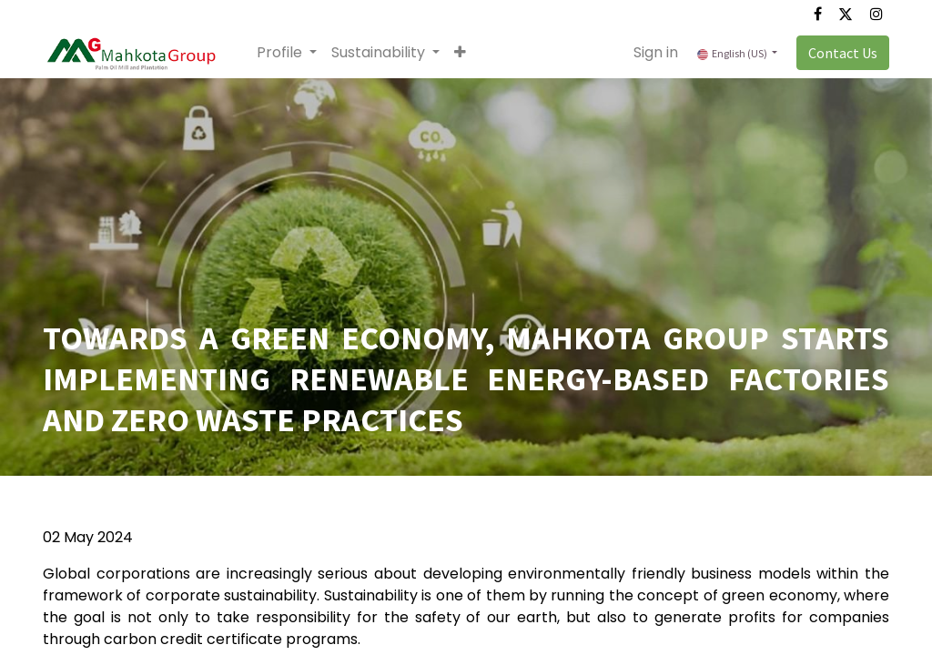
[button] (460, 53)
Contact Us (842, 53)
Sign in (655, 52)
